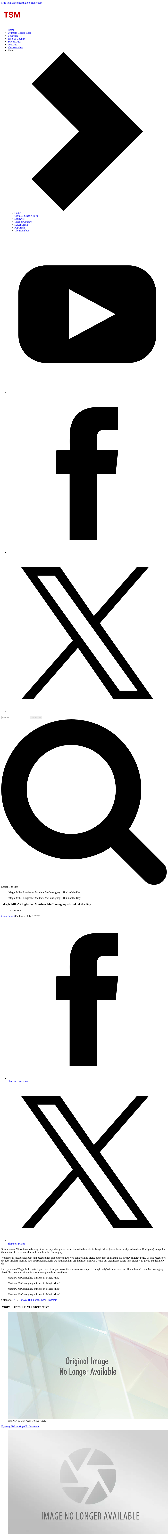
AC (15, 1299)
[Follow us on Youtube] (87, 392)
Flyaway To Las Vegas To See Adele (20, 1426)
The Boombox (15, 47)
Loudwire (13, 35)
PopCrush (13, 44)
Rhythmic (52, 1299)
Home (11, 29)
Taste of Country (16, 38)
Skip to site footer (32, 2)
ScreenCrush (14, 41)
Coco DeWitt (8, 916)
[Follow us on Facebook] (87, 552)
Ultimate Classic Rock (19, 32)
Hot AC (23, 1299)
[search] (15, 717)
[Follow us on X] (87, 711)
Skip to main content (12, 2)
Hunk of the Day (36, 1299)
